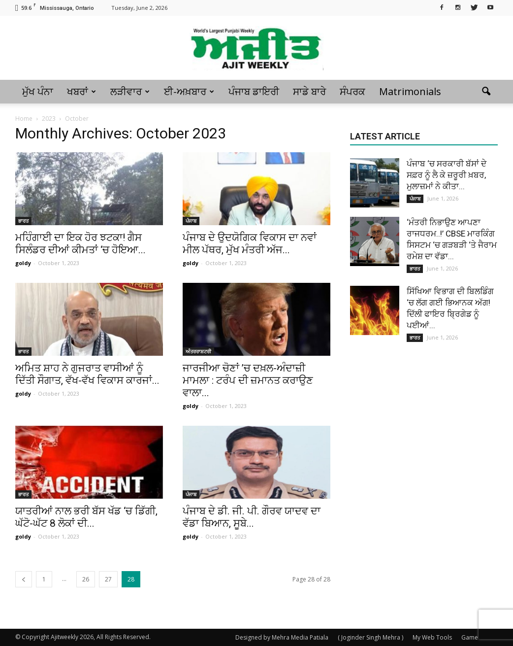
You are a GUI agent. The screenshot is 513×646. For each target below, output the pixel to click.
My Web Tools (432, 637)
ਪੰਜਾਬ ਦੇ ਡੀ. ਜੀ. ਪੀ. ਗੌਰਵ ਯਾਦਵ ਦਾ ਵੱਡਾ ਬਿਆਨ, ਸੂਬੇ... (252, 517)
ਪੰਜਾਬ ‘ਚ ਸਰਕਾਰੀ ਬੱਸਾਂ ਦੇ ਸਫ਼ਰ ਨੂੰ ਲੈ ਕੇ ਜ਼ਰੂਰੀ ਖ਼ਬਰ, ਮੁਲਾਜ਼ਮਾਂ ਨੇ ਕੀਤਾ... (446, 175)
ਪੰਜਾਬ (191, 220)
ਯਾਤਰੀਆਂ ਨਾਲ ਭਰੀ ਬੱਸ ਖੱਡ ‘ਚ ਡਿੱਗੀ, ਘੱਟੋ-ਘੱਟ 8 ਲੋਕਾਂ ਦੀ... (86, 517)
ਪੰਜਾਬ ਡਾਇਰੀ (253, 91)
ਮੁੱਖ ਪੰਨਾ (37, 91)
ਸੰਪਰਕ (352, 91)
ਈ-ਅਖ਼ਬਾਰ (189, 91)
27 (108, 579)
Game (469, 637)
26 (85, 579)
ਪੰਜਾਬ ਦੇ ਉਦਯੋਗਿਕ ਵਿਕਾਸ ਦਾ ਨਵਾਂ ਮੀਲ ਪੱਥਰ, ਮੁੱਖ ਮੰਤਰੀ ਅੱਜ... (250, 244)
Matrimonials (410, 91)
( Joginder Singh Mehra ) (370, 637)
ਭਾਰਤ (23, 220)
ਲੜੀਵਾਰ (130, 91)
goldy (23, 263)
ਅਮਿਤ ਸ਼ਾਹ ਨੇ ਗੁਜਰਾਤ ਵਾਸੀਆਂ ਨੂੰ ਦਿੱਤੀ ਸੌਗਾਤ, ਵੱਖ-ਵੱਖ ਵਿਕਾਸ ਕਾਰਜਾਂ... (87, 374)
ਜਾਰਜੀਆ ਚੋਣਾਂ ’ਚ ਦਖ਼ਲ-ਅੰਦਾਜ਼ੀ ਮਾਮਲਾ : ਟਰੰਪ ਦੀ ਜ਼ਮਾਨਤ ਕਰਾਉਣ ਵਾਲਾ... (248, 380)
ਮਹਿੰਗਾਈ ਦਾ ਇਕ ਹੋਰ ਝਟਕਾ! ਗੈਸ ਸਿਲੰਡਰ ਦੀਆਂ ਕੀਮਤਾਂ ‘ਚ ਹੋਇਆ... (80, 244)
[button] (486, 91)
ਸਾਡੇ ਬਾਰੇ (309, 91)
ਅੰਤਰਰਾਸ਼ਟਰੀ (198, 351)
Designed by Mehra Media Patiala (281, 637)
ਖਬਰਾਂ (81, 91)
